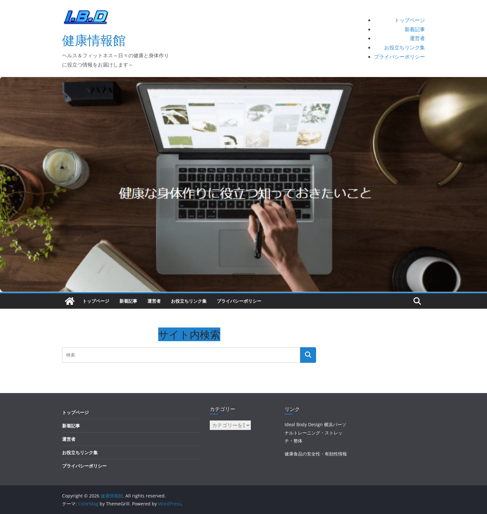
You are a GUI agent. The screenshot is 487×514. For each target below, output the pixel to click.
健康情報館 (94, 40)
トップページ (409, 20)
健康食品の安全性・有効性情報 (316, 454)
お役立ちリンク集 (404, 47)
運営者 (417, 38)
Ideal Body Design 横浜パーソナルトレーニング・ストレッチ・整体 (315, 432)
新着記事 (415, 29)
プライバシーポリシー (399, 56)
